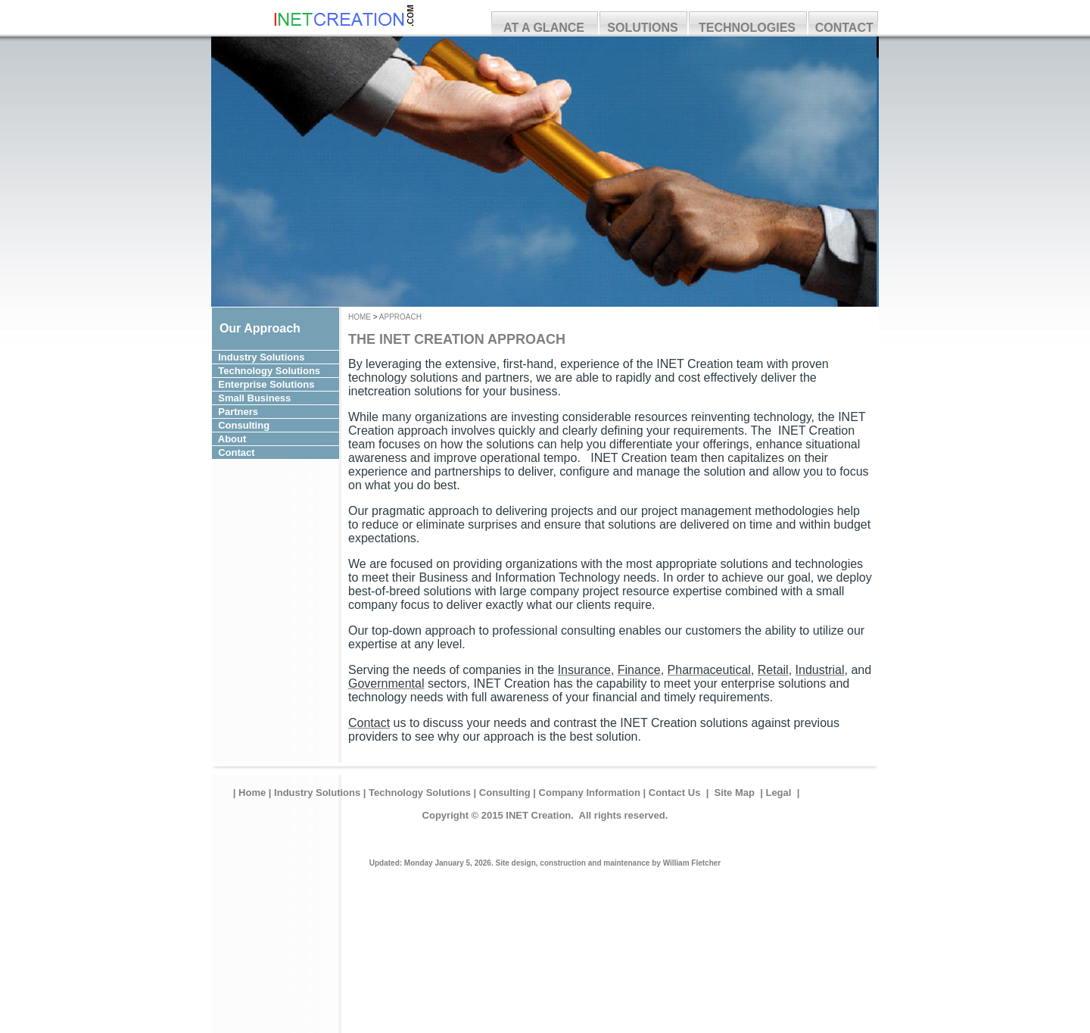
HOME (360, 317)
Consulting (264, 425)
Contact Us (675, 792)
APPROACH (400, 317)
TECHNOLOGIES (747, 27)
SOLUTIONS (642, 27)
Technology (245, 370)
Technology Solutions (420, 792)
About (269, 439)
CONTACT (844, 27)
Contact (269, 452)
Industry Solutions (317, 792)
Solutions (289, 357)
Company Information (589, 792)
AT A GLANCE (543, 27)
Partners (264, 411)
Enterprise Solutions (267, 384)
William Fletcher (692, 863)
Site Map (735, 792)
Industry (237, 357)
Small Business (273, 398)
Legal (779, 792)
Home (252, 792)
